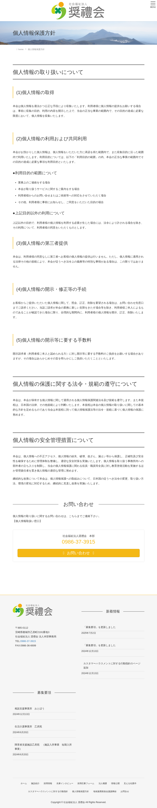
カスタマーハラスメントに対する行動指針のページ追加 (111, 665)
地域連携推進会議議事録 (104, 791)
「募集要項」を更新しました (99, 627)
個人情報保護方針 (80, 791)
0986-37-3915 (28, 641)
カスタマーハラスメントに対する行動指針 (48, 791)
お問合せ (125, 791)
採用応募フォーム (86, 783)
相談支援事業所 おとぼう (29, 708)
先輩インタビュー (64, 783)
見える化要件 (131, 783)
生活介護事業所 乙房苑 (28, 726)
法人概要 (103, 783)
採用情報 (47, 783)
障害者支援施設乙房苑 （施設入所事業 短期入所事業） (43, 746)
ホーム (23, 783)
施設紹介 (35, 783)
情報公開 (116, 783)
